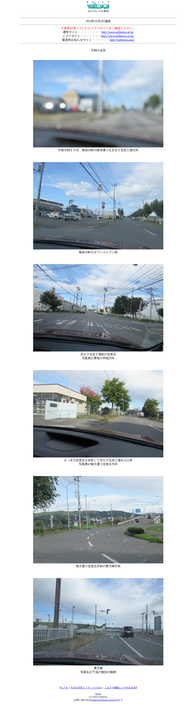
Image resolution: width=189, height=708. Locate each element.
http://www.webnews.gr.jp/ (118, 32)
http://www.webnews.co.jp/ (117, 36)
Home (98, 693)
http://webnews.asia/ (122, 39)
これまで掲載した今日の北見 (120, 687)
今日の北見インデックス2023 (86, 687)
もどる (64, 687)
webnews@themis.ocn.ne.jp (104, 700)
